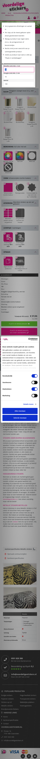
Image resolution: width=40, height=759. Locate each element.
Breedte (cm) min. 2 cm (11, 66)
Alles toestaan (20, 411)
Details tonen (28, 404)
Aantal (5, 80)
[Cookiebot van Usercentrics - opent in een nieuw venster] (29, 339)
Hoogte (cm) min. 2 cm (11, 73)
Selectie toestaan (20, 418)
